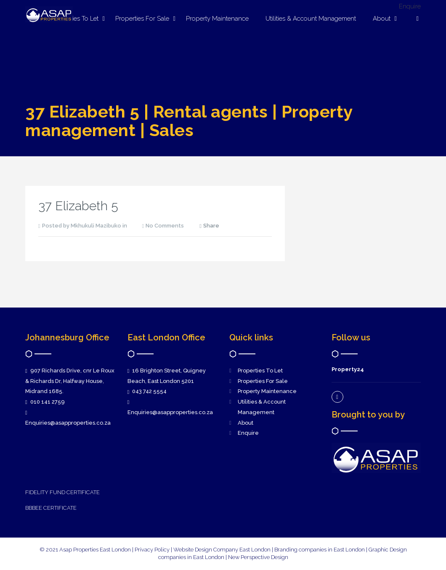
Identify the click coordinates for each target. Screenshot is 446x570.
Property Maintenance (217, 18)
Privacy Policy (152, 549)
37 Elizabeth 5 (78, 205)
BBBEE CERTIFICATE (51, 508)
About (381, 18)
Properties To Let (260, 370)
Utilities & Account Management (310, 18)
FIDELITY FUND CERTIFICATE (62, 492)
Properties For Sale (142, 18)
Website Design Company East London (222, 549)
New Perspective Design (258, 557)
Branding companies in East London (320, 549)
